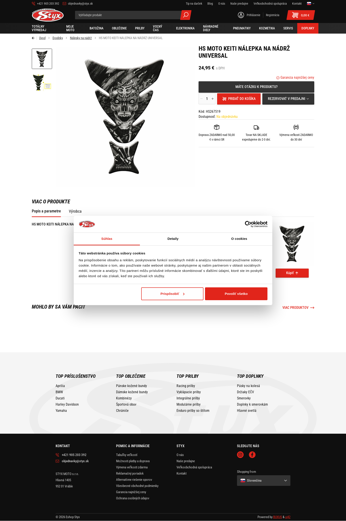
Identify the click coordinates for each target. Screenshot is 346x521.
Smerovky (244, 398)
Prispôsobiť (172, 294)
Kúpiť (290, 273)
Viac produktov (295, 308)
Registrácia (272, 15)
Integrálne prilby (188, 398)
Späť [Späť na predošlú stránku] (34, 38)
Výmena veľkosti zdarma (132, 467)
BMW (59, 392)
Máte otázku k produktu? (256, 87)
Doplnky (58, 38)
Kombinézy (124, 398)
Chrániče (122, 410)
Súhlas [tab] (106, 238)
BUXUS (277, 517)
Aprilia (60, 386)
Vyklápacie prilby (189, 392)
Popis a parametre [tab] (46, 211)
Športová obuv (126, 404)
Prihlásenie (253, 15)
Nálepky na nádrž (81, 38)
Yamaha (61, 410)
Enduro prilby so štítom (193, 410)
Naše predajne (186, 461)
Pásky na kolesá (248, 386)
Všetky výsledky (186, 15)
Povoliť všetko (236, 294)
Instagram (240, 454)
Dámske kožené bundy (132, 392)
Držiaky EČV (245, 392)
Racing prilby (186, 386)
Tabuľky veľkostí (126, 455)
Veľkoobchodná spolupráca (194, 467)
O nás (180, 455)
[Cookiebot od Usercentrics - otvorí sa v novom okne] (248, 224)
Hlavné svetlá (246, 410)
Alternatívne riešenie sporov (134, 480)
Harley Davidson (67, 404)
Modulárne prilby (189, 404)
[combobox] (288, 98)
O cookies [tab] (239, 238)
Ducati (60, 398)
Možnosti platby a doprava (133, 461)
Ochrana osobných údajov (132, 498)
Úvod (42, 38)
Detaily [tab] (173, 238)
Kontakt (181, 473)
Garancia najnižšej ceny (297, 77)
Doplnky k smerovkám (252, 404)
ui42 (287, 517)
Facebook (252, 454)
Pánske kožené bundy (131, 386)
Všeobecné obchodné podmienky (137, 486)
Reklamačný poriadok (130, 473)
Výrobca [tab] (75, 211)
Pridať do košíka (242, 99)
